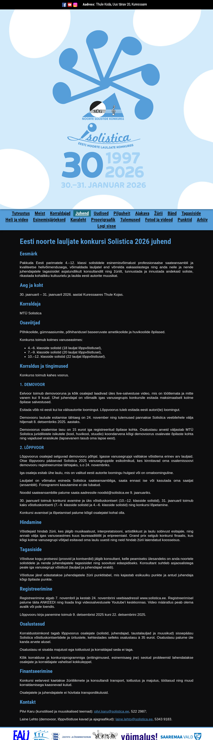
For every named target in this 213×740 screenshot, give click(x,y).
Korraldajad (60, 213)
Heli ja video (17, 219)
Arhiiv (202, 219)
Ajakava (142, 213)
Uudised (101, 213)
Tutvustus (21, 213)
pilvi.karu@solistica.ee (111, 711)
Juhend (82, 213)
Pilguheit (122, 213)
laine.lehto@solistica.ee (134, 719)
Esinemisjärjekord (49, 219)
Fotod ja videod (159, 219)
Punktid (185, 219)
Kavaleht (78, 219)
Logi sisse (106, 226)
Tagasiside (191, 213)
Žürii (158, 213)
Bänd (172, 213)
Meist (40, 213)
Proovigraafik (103, 219)
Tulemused (130, 219)
